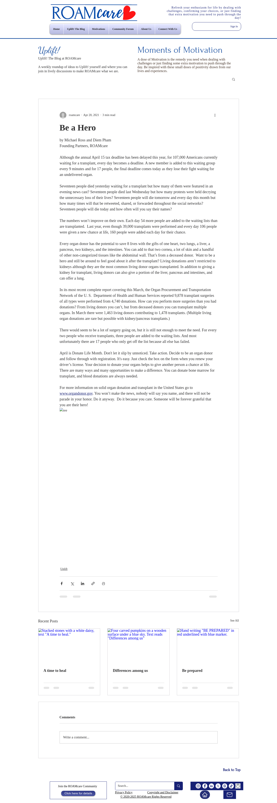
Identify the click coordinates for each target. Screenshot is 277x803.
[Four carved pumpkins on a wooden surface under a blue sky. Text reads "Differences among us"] (138, 646)
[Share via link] (93, 583)
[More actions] (215, 115)
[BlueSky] (237, 786)
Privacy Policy (124, 792)
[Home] (205, 794)
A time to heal (55, 670)
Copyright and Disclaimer (162, 792)
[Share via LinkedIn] (83, 583)
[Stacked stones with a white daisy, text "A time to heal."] (69, 646)
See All (234, 620)
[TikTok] (231, 786)
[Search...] (141, 786)
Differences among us (130, 670)
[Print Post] (103, 583)
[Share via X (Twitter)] (72, 583)
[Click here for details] (78, 793)
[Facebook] (204, 786)
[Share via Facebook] (62, 583)
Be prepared (192, 670)
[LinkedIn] (211, 786)
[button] (234, 79)
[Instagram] (198, 786)
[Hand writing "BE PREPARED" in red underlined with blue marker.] (208, 646)
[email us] (229, 794)
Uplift (63, 569)
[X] (218, 786)
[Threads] (224, 786)
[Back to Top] (231, 770)
